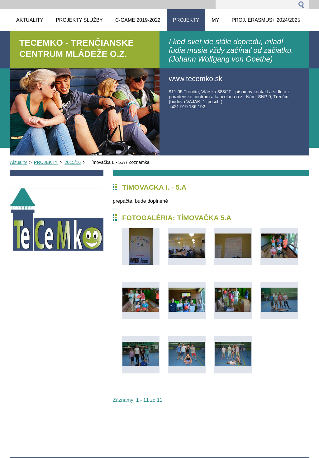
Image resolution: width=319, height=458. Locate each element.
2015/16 (72, 162)
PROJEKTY (46, 162)
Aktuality (18, 162)
